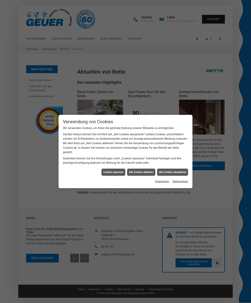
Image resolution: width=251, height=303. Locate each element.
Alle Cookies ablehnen (141, 165)
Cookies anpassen (113, 165)
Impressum (162, 175)
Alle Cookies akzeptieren (172, 165)
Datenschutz (180, 175)
